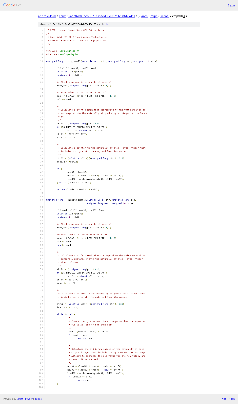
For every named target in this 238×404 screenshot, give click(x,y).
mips (154, 16)
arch (144, 16)
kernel (164, 16)
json (232, 398)
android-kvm (47, 16)
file (105, 24)
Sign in (231, 5)
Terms (38, 398)
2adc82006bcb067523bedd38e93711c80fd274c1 (101, 16)
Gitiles (20, 398)
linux (62, 16)
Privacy (29, 398)
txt (224, 398)
